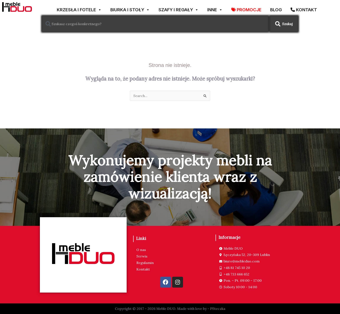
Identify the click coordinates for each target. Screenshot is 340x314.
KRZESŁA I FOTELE (79, 8)
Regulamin (145, 263)
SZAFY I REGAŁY (179, 8)
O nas (141, 250)
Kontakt (143, 269)
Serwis (141, 256)
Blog (276, 9)
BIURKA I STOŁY (130, 8)
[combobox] (155, 24)
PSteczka (217, 308)
